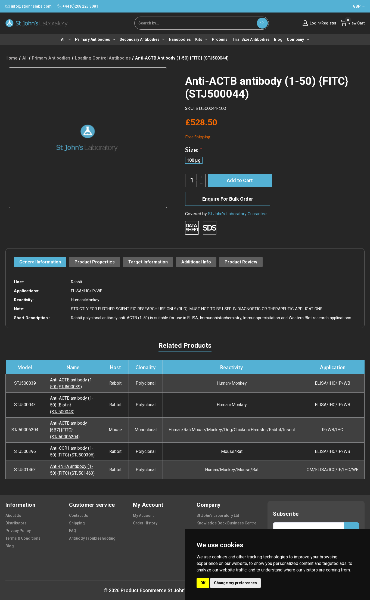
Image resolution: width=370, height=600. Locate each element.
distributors (16, 523)
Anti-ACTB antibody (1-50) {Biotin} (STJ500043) (72, 405)
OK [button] (203, 583)
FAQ (72, 531)
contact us (78, 515)
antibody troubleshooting (92, 538)
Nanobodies (180, 39)
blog (9, 546)
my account (143, 515)
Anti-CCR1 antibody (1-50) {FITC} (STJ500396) (72, 452)
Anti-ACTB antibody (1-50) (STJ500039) (72, 383)
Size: (193, 150)
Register (329, 23)
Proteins (220, 39)
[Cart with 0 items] (353, 23)
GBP (359, 6)
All (66, 39)
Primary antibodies (95, 39)
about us (13, 515)
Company (298, 39)
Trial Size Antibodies (251, 39)
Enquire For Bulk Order (227, 199)
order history (145, 523)
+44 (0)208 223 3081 (77, 6)
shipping (77, 523)
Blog (278, 39)
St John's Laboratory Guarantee (237, 213)
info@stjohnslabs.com (28, 6)
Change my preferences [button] (235, 583)
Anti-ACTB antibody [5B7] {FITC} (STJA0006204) (68, 430)
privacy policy (18, 531)
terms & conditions (23, 538)
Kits (201, 39)
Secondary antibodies (142, 39)
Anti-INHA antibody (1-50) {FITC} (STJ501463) (72, 470)
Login (315, 23)
